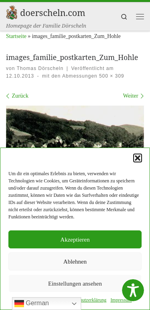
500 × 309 (110, 76)
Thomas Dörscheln (40, 68)
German (31, 303)
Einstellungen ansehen (75, 284)
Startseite (16, 36)
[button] (138, 159)
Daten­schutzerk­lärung (85, 301)
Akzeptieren (75, 240)
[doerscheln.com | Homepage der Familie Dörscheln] (11, 11)
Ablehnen (74, 262)
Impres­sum (121, 301)
